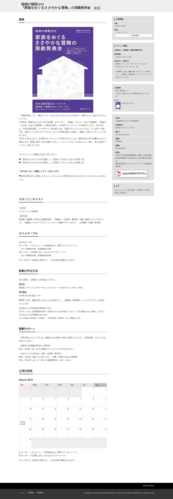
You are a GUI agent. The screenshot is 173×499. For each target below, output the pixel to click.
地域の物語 (131, 190)
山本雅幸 (140, 190)
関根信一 (124, 193)
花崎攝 (116, 193)
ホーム (22, 493)
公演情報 (30, 493)
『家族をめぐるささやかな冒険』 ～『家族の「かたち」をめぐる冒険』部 (52, 162)
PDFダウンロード (128, 103)
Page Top (148, 486)
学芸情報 (39, 493)
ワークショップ (120, 190)
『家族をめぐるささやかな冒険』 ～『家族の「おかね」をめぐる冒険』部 (52, 159)
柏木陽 (147, 190)
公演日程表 (135, 35)
